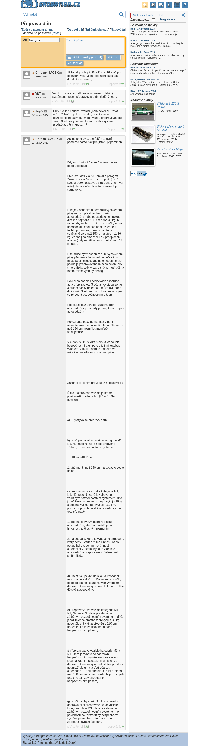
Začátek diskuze (97, 29)
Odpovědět (75, 29)
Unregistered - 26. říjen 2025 (146, 79)
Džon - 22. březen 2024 (143, 91)
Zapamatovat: (142, 19)
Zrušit (113, 57)
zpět (56, 33)
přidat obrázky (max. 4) (85, 57)
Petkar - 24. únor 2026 (142, 52)
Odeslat (75, 63)
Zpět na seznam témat (37, 29)
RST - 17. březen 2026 (142, 28)
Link (85, 84)
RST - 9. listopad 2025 (142, 67)
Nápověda (118, 29)
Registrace (168, 19)
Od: (41, 39)
